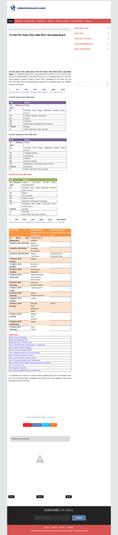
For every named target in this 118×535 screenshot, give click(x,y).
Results (51, 21)
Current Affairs (76, 21)
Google (27, 425)
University (19, 21)
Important (41, 21)
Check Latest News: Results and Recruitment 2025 (54, 531)
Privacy (62, 527)
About (47, 527)
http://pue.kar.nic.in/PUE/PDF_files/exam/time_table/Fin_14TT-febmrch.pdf (35, 92)
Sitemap (70, 527)
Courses (88, 21)
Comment (50, 417)
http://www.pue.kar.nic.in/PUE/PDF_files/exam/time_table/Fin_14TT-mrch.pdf (36, 222)
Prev (11, 497)
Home (10, 21)
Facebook (36, 425)
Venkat (85, 531)
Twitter (46, 425)
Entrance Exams (62, 21)
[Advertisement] (40, 54)
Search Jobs (29, 21)
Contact (54, 527)
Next (68, 497)
